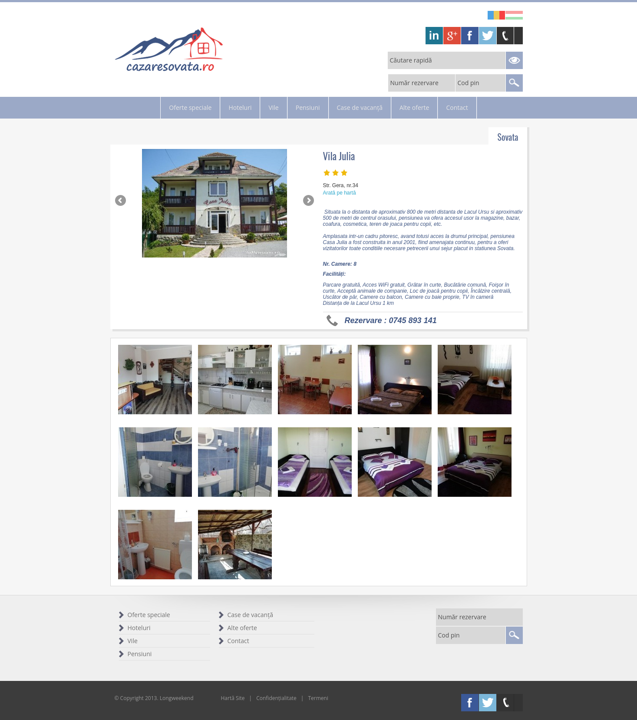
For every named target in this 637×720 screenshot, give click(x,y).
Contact (457, 107)
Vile (273, 107)
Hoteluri (239, 107)
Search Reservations (514, 60)
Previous (121, 201)
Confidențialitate (276, 698)
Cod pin (468, 83)
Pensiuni (308, 107)
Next (307, 201)
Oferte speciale (190, 107)
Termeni (318, 698)
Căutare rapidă (411, 60)
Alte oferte (414, 107)
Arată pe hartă (339, 193)
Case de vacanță (360, 107)
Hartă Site (233, 698)
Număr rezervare (414, 83)
